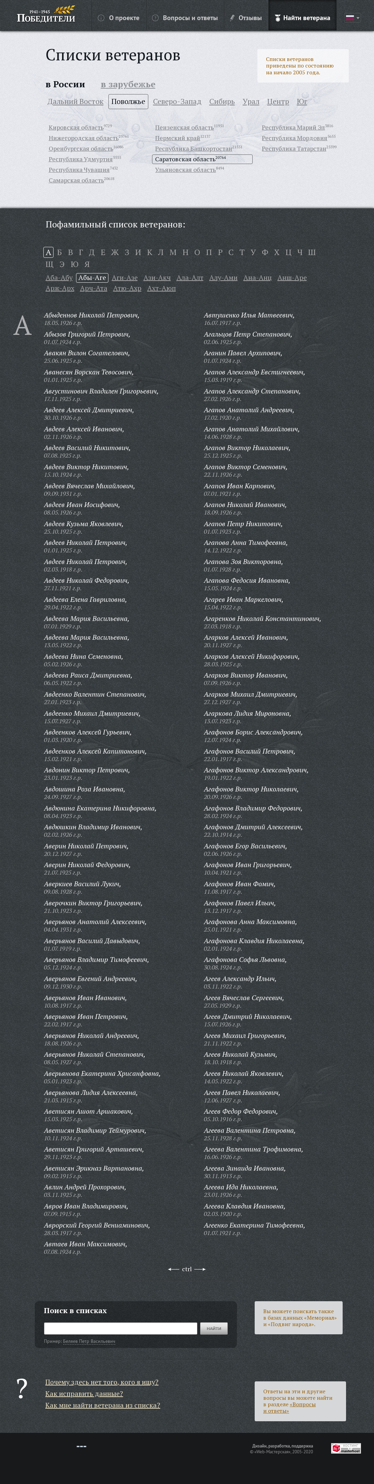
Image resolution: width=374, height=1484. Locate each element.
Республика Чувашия (79, 169)
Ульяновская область (185, 169)
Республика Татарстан (294, 148)
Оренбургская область (81, 148)
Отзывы (246, 17)
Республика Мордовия (294, 138)
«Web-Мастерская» (272, 1451)
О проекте (118, 17)
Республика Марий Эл (293, 127)
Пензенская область (184, 127)
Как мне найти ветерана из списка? (102, 1405)
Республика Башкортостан (193, 148)
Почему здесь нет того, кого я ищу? (102, 1381)
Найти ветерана (302, 17)
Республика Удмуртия (81, 159)
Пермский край (177, 138)
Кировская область (76, 127)
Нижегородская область (84, 138)
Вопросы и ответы (185, 17)
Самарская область (76, 180)
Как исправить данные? (84, 1393)
